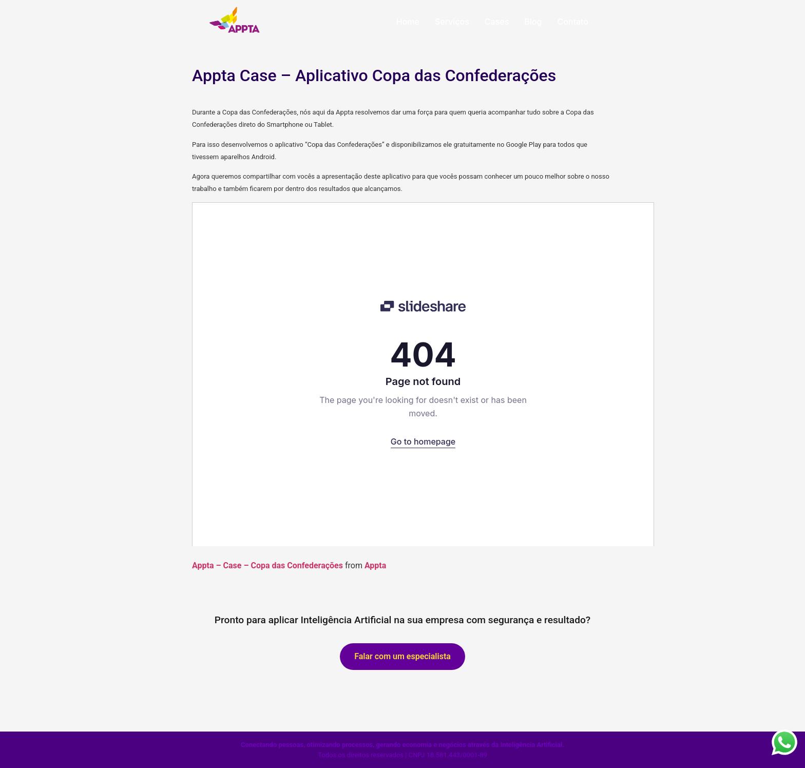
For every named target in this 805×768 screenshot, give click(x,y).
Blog (533, 21)
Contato (572, 21)
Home (407, 21)
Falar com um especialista (402, 656)
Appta (375, 565)
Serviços (452, 21)
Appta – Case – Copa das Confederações (267, 565)
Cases (497, 21)
